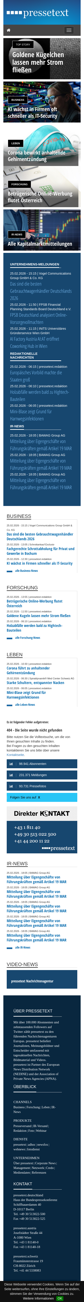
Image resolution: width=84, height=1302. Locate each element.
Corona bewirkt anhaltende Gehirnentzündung (36, 156)
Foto (31, 1130)
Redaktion (19, 1130)
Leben (15, 143)
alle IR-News (22, 947)
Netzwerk (38, 1168)
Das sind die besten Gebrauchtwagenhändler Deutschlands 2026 (41, 290)
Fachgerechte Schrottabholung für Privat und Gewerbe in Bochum (40, 551)
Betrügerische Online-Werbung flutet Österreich (40, 197)
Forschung (19, 184)
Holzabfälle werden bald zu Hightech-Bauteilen (34, 628)
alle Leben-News (25, 704)
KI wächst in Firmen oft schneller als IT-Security (32, 112)
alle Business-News (26, 570)
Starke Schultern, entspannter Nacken (35, 682)
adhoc (32, 1144)
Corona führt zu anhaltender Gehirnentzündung (28, 670)
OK (60, 1298)
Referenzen (39, 1172)
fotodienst (33, 1149)
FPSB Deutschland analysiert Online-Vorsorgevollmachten (38, 318)
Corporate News (45, 1163)
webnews (19, 1149)
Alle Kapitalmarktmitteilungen (40, 243)
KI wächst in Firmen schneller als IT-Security (40, 563)
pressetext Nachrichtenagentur (32, 981)
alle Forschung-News (27, 637)
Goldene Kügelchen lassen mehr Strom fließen (38, 62)
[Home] (8, 30)
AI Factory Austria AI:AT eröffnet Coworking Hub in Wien (34, 342)
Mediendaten (21, 1172)
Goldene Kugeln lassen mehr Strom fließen (39, 615)
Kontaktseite (15, 755)
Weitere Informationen (38, 1298)
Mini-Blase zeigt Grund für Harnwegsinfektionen (31, 415)
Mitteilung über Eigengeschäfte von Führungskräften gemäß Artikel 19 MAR (41, 445)
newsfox (42, 1144)
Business (17, 100)
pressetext (19, 1144)
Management (21, 1168)
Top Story (23, 44)
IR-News (16, 234)
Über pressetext (23, 1163)
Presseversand (22, 1126)
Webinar (41, 1130)
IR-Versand (40, 1126)
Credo (50, 1168)
